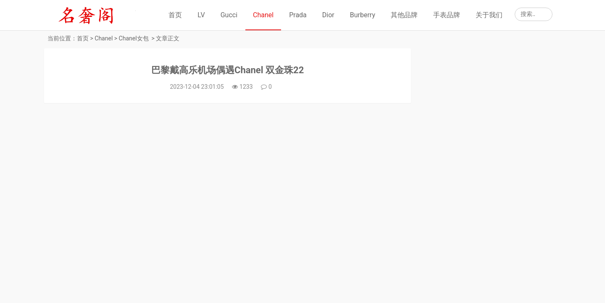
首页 (175, 15)
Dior (328, 15)
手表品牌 (446, 15)
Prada (298, 15)
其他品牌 (404, 15)
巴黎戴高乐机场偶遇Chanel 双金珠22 (227, 70)
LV (201, 15)
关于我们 (489, 15)
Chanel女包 (134, 38)
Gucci (229, 15)
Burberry (362, 15)
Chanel (263, 15)
